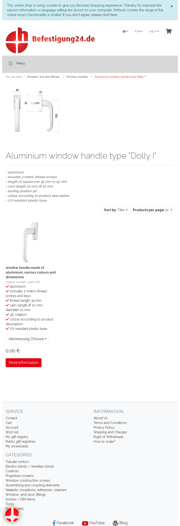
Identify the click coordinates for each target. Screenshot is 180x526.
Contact (11, 418)
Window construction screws (28, 480)
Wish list (12, 432)
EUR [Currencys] (138, 31)
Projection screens (20, 476)
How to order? (105, 441)
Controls (12, 471)
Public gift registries (20, 441)
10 (151, 210)
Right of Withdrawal (108, 437)
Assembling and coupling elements (33, 485)
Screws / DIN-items (20, 499)
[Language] (125, 31)
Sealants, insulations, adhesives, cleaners (36, 490)
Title (114, 210)
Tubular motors (17, 462)
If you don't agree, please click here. (90, 15)
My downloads (17, 446)
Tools (10, 504)
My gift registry (17, 437)
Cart (9, 423)
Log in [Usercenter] (154, 31)
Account (12, 427)
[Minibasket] (168, 31)
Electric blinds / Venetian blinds (30, 466)
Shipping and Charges (110, 432)
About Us (101, 418)
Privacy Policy (104, 427)
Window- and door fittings (26, 494)
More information (23, 362)
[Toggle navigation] (10, 63)
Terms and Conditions (110, 423)
